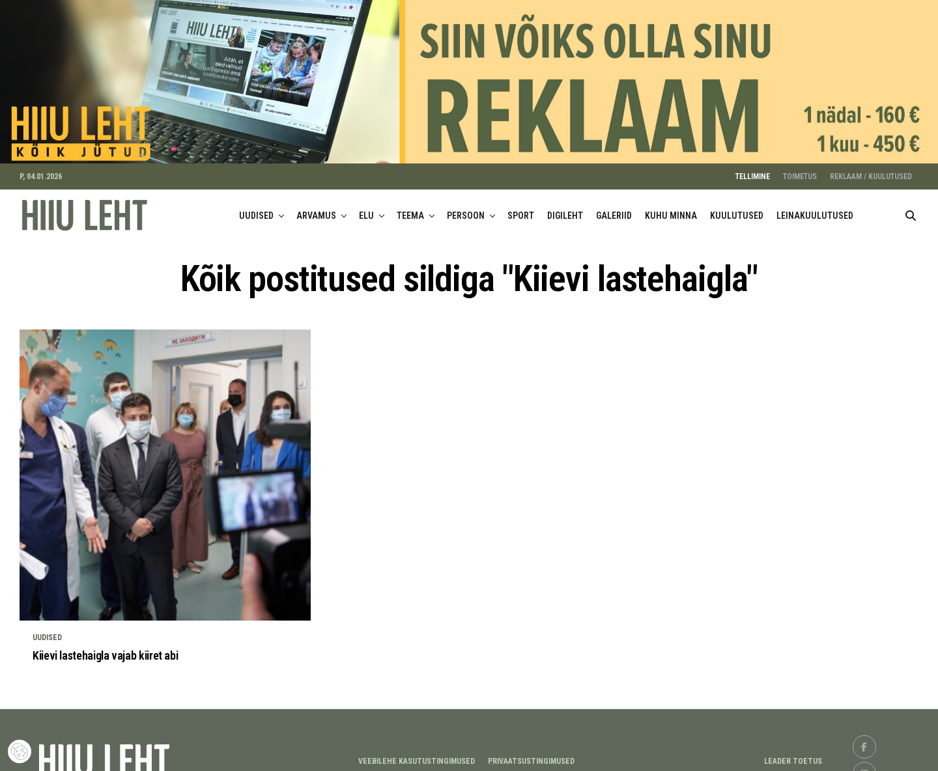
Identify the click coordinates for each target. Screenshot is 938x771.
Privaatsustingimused (531, 754)
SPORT (520, 209)
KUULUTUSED (736, 209)
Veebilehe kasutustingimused (416, 754)
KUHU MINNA (671, 209)
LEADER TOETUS (793, 754)
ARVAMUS (316, 209)
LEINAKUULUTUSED (814, 209)
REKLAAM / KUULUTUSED (871, 170)
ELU (366, 209)
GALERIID (614, 209)
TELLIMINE (752, 170)
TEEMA (410, 209)
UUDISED (256, 209)
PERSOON (466, 209)
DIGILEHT (565, 209)
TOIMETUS (800, 170)
